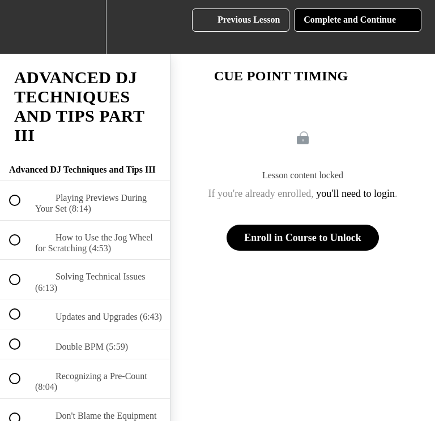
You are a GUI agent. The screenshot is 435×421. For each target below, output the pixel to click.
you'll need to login (355, 193)
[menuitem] (85, 27)
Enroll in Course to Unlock (302, 237)
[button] (21, 27)
